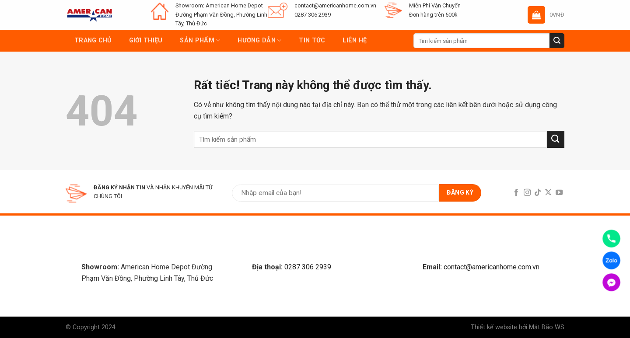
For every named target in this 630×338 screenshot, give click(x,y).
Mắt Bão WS (546, 327)
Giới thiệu (146, 40)
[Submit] (557, 40)
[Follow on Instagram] (526, 193)
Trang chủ (93, 40)
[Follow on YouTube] (559, 193)
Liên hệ (355, 40)
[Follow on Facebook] (516, 193)
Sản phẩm (200, 40)
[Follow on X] (548, 193)
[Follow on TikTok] (537, 193)
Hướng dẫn (259, 40)
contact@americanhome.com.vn (491, 267)
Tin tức (312, 40)
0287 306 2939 (307, 267)
